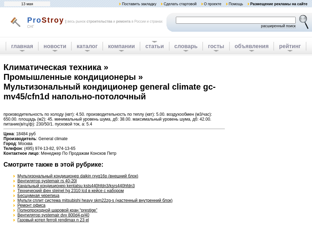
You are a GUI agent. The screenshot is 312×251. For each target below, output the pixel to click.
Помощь (236, 4)
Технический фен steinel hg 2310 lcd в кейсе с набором (70, 190)
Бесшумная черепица (38, 195)
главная (22, 46)
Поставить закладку (139, 4)
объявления (252, 46)
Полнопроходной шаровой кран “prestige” (57, 210)
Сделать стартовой (180, 4)
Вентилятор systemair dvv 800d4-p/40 (53, 215)
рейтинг (290, 46)
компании (121, 46)
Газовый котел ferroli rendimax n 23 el (53, 220)
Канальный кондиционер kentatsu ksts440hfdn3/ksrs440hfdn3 (76, 185)
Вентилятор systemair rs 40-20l (47, 180)
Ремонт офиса (31, 205)
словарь (186, 46)
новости (55, 46)
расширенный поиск (278, 26)
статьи (154, 46)
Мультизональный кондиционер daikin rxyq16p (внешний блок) (77, 176)
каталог (87, 46)
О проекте (212, 4)
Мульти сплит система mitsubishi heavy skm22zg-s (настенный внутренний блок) (95, 200)
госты (216, 46)
